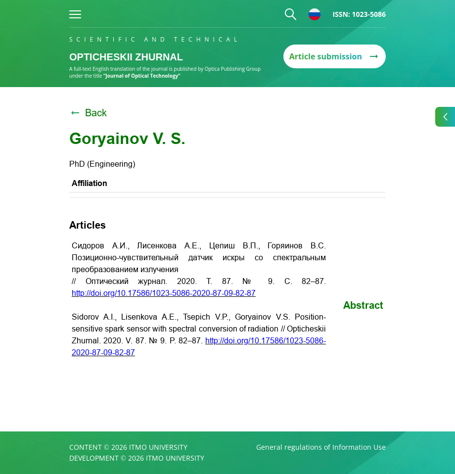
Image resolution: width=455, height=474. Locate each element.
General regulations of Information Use (321, 447)
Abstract (363, 305)
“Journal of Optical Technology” (142, 75)
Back (88, 113)
